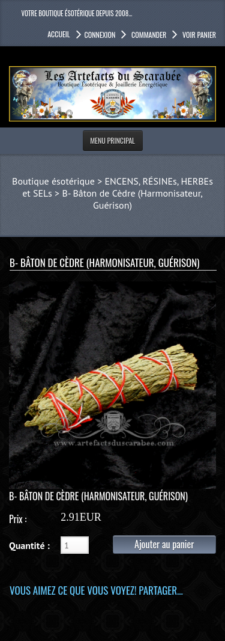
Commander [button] (148, 34)
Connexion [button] (100, 34)
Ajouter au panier (164, 544)
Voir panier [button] (198, 34)
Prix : (17, 519)
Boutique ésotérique (53, 181)
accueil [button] (58, 34)
